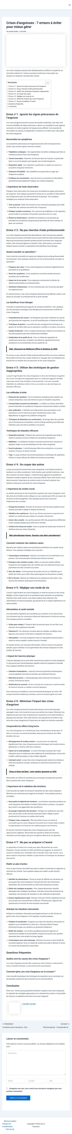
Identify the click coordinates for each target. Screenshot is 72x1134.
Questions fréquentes (16, 104)
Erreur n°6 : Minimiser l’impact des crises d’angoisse (26, 99)
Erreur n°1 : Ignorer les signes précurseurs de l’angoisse (27, 86)
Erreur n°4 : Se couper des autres (20, 94)
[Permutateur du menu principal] (69, 5)
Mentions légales (10, 1121)
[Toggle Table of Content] (46, 83)
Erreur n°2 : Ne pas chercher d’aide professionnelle (26, 89)
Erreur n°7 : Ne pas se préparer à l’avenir (22, 101)
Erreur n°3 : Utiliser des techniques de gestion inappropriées (29, 91)
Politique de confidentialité (7, 1125)
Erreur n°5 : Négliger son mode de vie (21, 96)
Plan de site (10, 1129)
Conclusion (13, 106)
